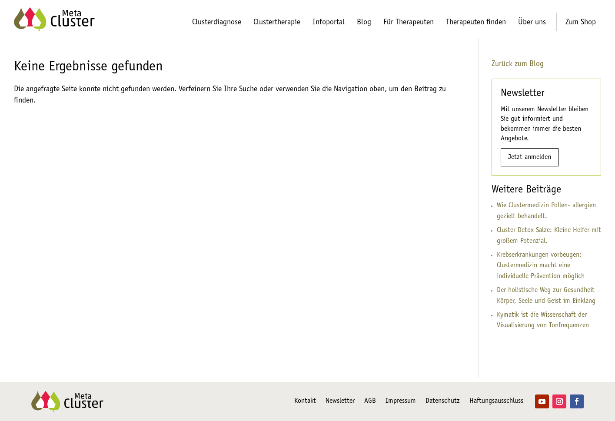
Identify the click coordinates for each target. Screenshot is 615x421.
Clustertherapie (276, 23)
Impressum (401, 401)
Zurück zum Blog (518, 64)
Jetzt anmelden (529, 157)
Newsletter (340, 401)
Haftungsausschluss (496, 401)
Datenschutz (443, 401)
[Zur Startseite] (54, 19)
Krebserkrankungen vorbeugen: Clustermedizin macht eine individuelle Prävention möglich (541, 266)
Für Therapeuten (408, 23)
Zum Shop (580, 23)
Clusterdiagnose (216, 23)
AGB (370, 401)
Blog (364, 23)
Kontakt (305, 401)
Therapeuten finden (476, 23)
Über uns (532, 23)
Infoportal (328, 23)
